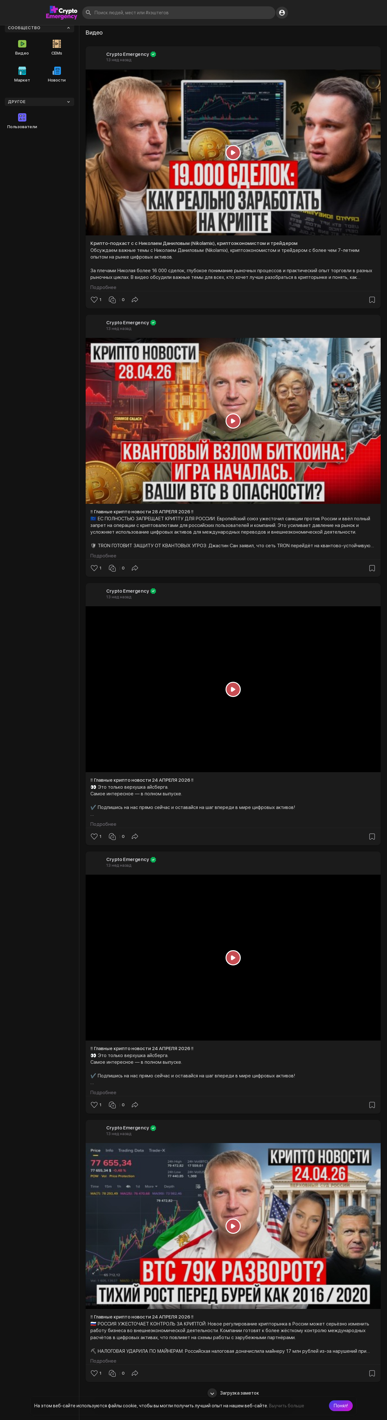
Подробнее (103, 287)
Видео (22, 48)
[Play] (233, 152)
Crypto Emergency (127, 54)
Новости (57, 74)
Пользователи (22, 121)
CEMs (56, 48)
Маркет (22, 74)
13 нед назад (118, 59)
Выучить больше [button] (286, 1405)
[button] (341, 1405)
